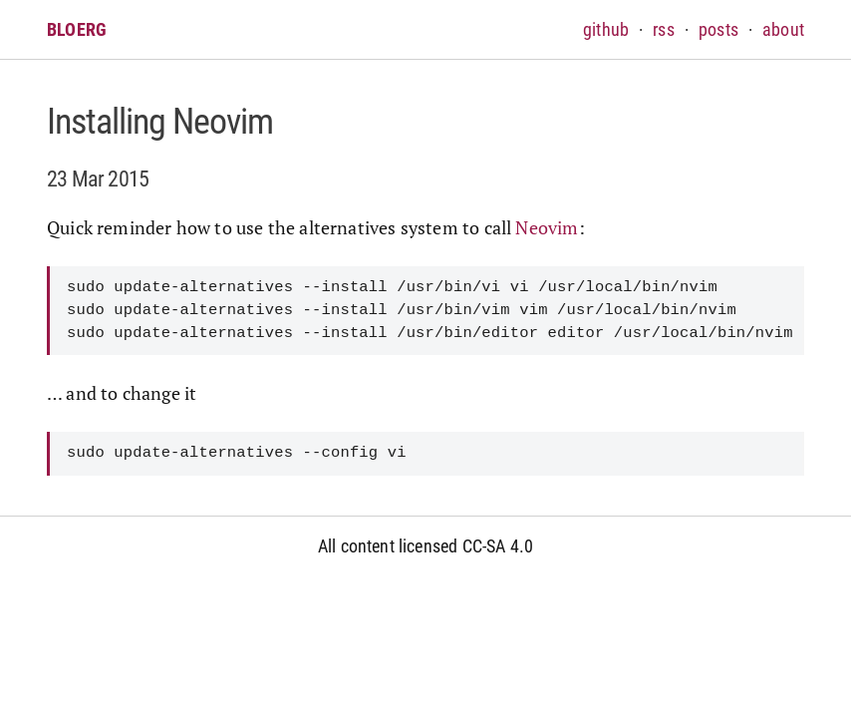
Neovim (546, 227)
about (783, 29)
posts (718, 29)
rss (664, 29)
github (606, 29)
